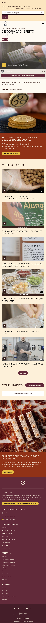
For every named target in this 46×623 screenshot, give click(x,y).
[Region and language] (23, 13)
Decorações (5, 571)
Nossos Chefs (6, 594)
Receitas (4, 527)
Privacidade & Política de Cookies (23, 621)
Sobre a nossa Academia (9, 597)
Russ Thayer (8, 71)
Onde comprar (6, 548)
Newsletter (5, 545)
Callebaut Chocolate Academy (10, 28)
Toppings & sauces (7, 574)
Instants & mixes (7, 577)
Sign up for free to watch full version (23, 75)
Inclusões (4, 568)
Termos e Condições (23, 618)
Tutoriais (22, 28)
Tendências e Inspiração (9, 530)
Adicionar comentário (34, 385)
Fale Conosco (6, 542)
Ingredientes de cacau (8, 559)
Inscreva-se (8, 472)
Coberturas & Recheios (8, 565)
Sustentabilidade (7, 533)
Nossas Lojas (6, 591)
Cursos (4, 588)
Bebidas (4, 579)
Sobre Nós (5, 536)
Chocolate (5, 556)
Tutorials (4, 599)
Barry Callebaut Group (8, 539)
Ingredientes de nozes (8, 562)
